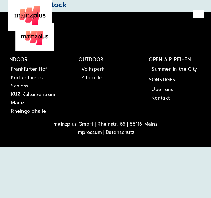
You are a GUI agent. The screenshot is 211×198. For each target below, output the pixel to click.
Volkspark (93, 69)
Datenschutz (120, 132)
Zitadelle (91, 77)
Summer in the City (174, 69)
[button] (199, 14)
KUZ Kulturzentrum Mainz (33, 98)
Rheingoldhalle (28, 111)
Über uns (162, 89)
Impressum (89, 132)
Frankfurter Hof (29, 69)
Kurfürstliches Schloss (27, 81)
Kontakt (161, 97)
